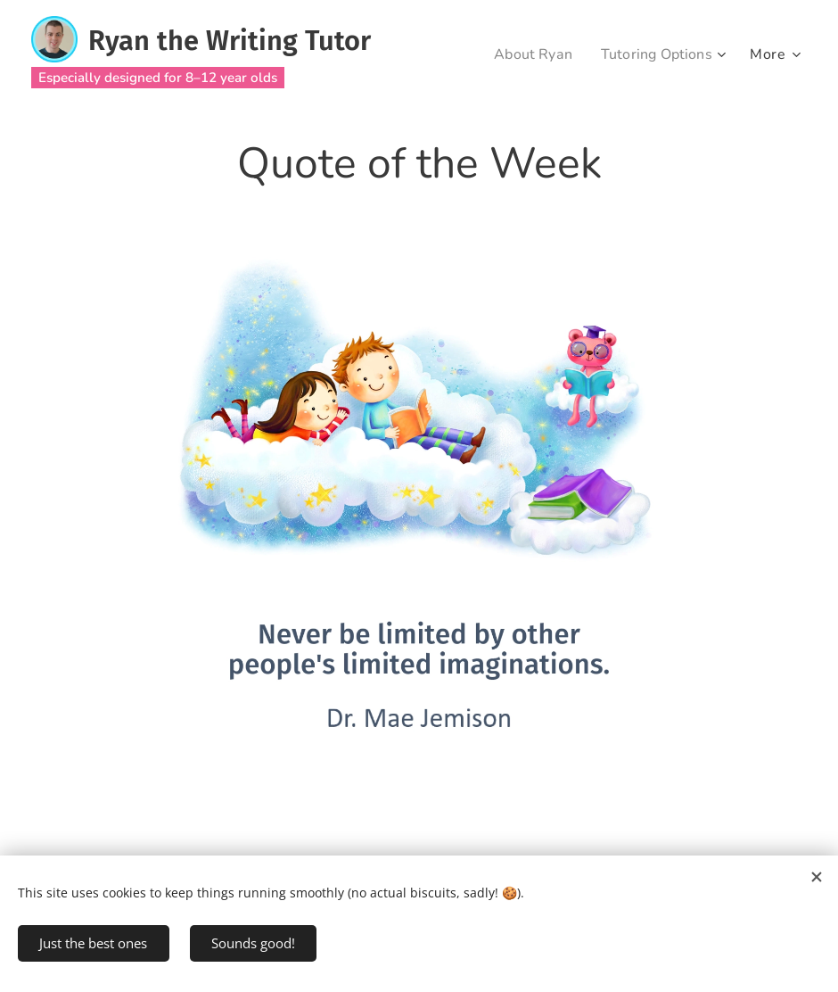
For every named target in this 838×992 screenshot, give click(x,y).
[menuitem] (526, 54)
